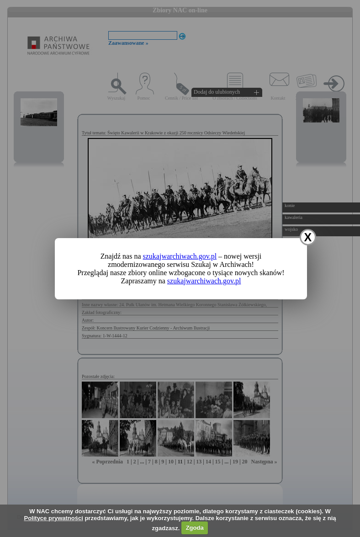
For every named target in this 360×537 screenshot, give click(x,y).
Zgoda (195, 527)
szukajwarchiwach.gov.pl (180, 256)
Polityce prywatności (53, 518)
